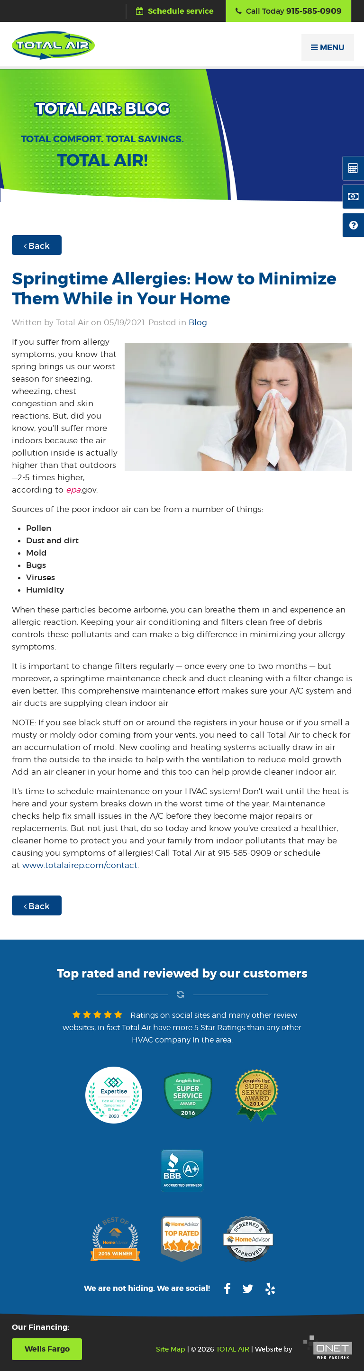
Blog (198, 322)
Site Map (170, 1349)
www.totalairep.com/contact (79, 865)
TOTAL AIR (232, 1349)
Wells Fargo (47, 1349)
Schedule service (175, 11)
